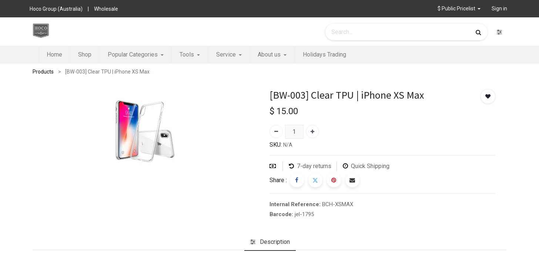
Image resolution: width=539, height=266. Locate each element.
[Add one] (312, 131)
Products (43, 72)
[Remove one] (276, 131)
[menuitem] (54, 54)
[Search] (478, 32)
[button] (459, 8)
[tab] (270, 242)
